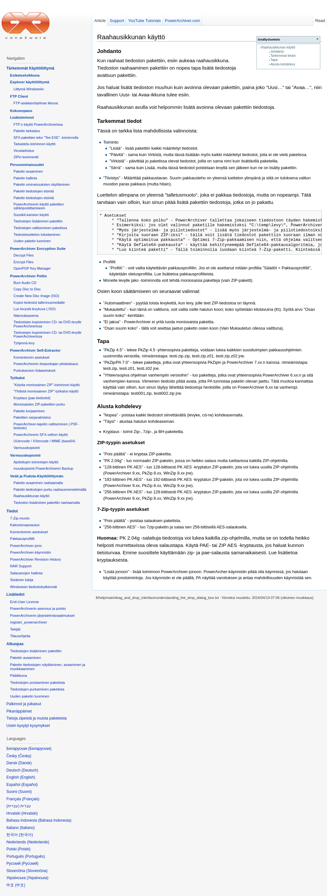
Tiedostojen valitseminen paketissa (40, 228)
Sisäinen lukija (21, 580)
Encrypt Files (23, 262)
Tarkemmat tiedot (283, 55)
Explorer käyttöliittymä (29, 82)
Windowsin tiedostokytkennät (33, 587)
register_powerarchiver (28, 622)
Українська (37, 878)
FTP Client (19, 96)
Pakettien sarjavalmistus (32, 417)
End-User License (24, 602)
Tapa (274, 60)
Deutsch (30, 770)
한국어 (26, 835)
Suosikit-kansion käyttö (31, 215)
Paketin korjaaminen (29, 411)
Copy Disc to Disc (27, 289)
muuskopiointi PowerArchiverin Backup (43, 468)
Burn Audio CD (24, 283)
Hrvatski (29, 813)
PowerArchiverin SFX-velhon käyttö (40, 435)
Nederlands (38, 842)
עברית (13, 806)
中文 (20, 885)
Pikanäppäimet (19, 711)
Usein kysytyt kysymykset (28, 725)
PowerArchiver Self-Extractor (35, 350)
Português (35, 856)
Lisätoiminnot (22, 117)
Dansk (24, 763)
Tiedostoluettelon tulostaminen (36, 234)
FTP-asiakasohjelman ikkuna (35, 103)
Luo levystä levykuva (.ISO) (34, 309)
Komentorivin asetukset (31, 357)
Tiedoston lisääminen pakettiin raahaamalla (46, 502)
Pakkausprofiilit (22, 539)
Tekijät (15, 629)
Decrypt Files (23, 255)
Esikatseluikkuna (24, 75)
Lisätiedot (15, 594)
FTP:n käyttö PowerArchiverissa (38, 124)
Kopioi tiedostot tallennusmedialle (39, 302)
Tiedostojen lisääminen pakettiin (38, 221)
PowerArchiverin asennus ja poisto (38, 608)
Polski (24, 849)
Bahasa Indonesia (54, 820)
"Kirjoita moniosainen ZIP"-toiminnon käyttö (46, 385)
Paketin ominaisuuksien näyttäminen (41, 184)
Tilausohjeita (20, 636)
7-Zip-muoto (19, 518)
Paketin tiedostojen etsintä (33, 191)
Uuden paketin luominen (32, 241)
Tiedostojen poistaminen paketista (37, 682)
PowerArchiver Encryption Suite (37, 248)
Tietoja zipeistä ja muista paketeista (36, 718)
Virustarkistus (23, 151)
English (27, 777)
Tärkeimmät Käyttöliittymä (30, 68)
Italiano (27, 827)
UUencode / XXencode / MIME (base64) (44, 441)
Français (30, 799)
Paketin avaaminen (28, 171)
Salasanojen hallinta (26, 573)
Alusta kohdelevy (282, 64)
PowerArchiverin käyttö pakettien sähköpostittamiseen (38, 206)
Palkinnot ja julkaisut (23, 704)
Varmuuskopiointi (26, 448)
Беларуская (39, 748)
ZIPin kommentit (25, 157)
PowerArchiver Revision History (35, 559)
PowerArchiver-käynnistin (30, 552)
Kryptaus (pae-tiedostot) (31, 398)
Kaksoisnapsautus (24, 525)
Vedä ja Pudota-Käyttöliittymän (36, 476)
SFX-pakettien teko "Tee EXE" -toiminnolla (45, 137)
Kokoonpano (21, 111)
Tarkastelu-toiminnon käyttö (34, 144)
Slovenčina (36, 871)
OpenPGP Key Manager (32, 268)
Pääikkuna (18, 675)
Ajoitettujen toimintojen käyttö (35, 462)
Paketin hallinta (25, 178)
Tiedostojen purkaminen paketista (37, 689)
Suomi (24, 791)
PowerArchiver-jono (26, 546)
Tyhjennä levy (23, 343)
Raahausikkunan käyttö (278, 47)
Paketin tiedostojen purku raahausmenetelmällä (49, 489)
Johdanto (277, 51)
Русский (30, 863)
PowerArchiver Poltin (28, 276)
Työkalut (17, 378)
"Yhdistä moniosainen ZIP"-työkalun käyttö (46, 391)
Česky (24, 756)
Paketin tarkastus (26, 131)
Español (29, 784)
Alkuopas (15, 644)
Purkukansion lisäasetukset (34, 370)
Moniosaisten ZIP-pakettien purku (39, 404)
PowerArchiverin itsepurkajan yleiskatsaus (45, 364)
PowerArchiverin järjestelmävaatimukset (42, 615)
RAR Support (20, 566)
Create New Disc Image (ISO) (36, 296)
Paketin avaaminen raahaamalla (38, 483)
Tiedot (12, 511)
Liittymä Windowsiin (28, 89)
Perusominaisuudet (27, 165)
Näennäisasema (25, 315)
